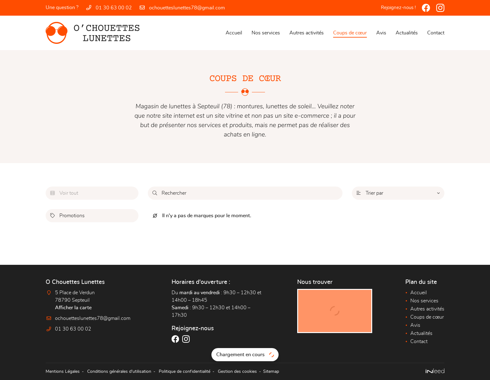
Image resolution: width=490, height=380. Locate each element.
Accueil (234, 32)
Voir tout (64, 193)
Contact (435, 32)
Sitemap (271, 371)
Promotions (67, 215)
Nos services (266, 32)
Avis (381, 32)
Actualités (407, 32)
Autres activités (306, 32)
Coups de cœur (350, 32)
